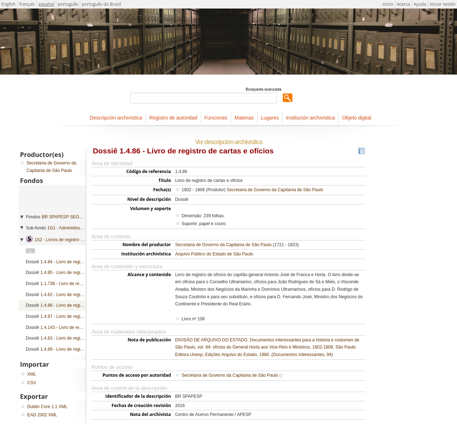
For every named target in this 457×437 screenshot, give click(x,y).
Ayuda (419, 4)
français (27, 4)
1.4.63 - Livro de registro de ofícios (73, 338)
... (30, 250)
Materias (244, 118)
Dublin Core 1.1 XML (47, 406)
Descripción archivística (116, 118)
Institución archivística (310, 118)
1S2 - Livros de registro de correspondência (76, 239)
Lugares (270, 118)
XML (31, 374)
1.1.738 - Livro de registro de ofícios (75, 283)
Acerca (403, 4)
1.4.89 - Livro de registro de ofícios (73, 349)
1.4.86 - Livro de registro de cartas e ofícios (82, 305)
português (68, 4)
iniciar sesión (443, 4)
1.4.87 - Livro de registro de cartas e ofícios (82, 316)
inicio (388, 4)
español (46, 4)
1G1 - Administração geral (72, 227)
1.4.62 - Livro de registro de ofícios (73, 294)
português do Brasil (101, 4)
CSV (31, 382)
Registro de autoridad (173, 118)
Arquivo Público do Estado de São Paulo (214, 253)
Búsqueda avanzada (263, 89)
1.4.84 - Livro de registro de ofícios (73, 261)
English (8, 4)
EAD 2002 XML (42, 414)
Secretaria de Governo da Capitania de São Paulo (275, 189)
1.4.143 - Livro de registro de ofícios (75, 327)
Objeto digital (356, 118)
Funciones (215, 118)
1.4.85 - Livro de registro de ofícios (73, 272)
